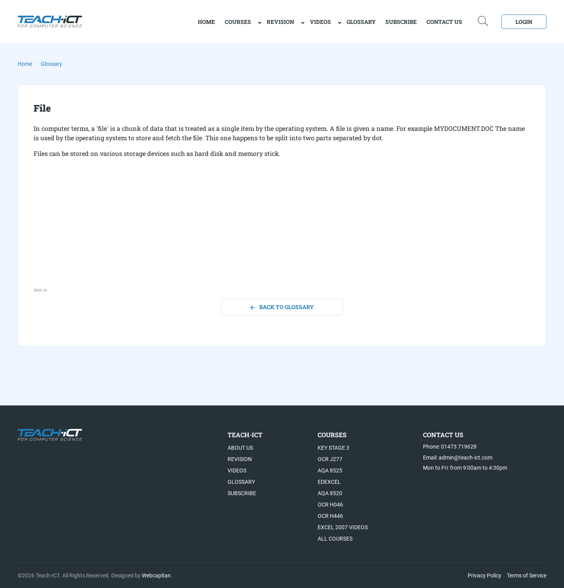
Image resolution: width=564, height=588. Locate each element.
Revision (280, 21)
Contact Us (444, 21)
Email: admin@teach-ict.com (457, 457)
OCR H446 (330, 516)
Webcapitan (156, 575)
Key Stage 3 (333, 448)
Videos (320, 21)
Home (25, 64)
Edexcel (329, 482)
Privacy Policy (484, 575)
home (206, 21)
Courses (238, 21)
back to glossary (282, 307)
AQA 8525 (330, 470)
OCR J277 (330, 459)
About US (240, 448)
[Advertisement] (269, 233)
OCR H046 (330, 504)
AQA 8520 (330, 493)
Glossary (361, 21)
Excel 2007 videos (343, 527)
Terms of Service (526, 575)
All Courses (335, 539)
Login (523, 21)
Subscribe (401, 21)
